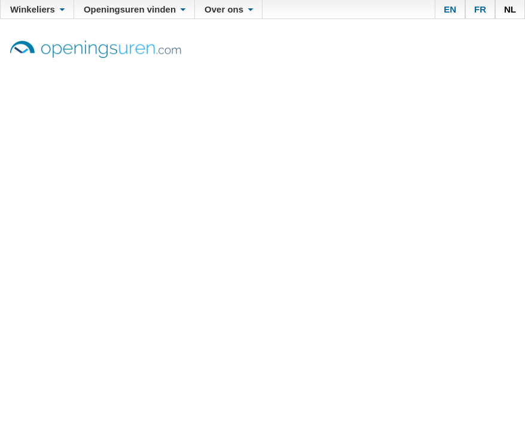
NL (510, 9)
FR (480, 9)
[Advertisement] (262, 147)
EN (450, 9)
